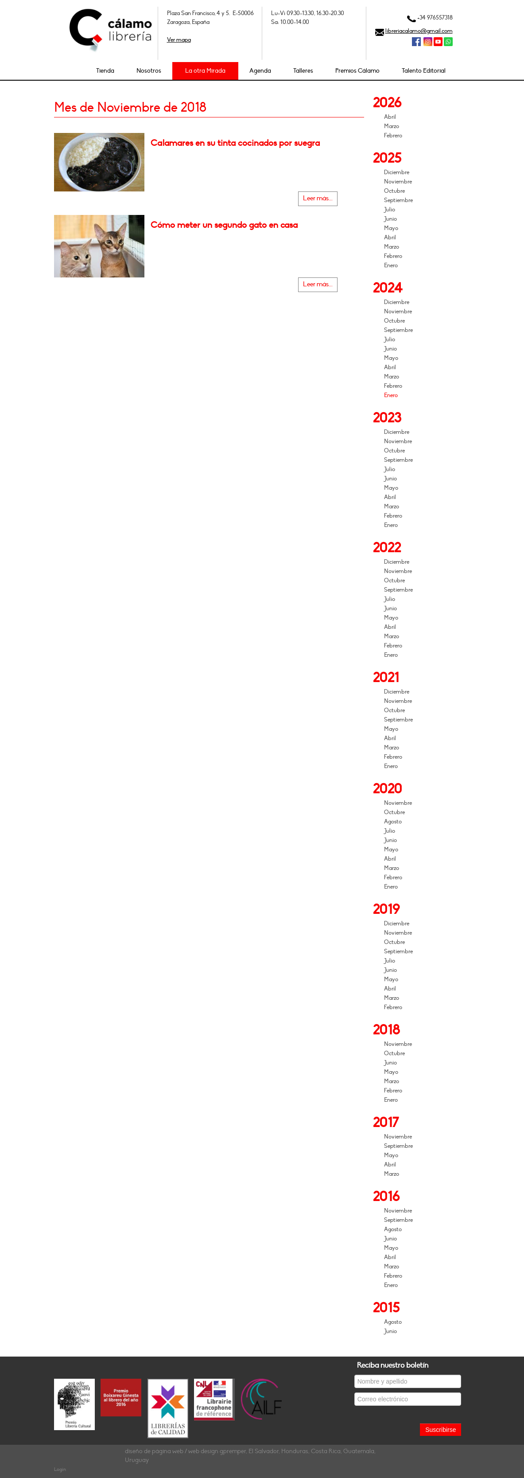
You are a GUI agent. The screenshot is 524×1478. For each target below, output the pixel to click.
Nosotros (148, 70)
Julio (389, 209)
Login (60, 1469)
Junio (390, 218)
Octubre (394, 191)
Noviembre (398, 181)
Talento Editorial (424, 70)
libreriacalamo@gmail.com (419, 31)
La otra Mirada (205, 70)
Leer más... (318, 198)
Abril (390, 117)
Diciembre (396, 172)
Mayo (391, 228)
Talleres (303, 70)
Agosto (393, 821)
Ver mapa (179, 39)
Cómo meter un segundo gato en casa (224, 225)
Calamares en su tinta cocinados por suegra (235, 143)
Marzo (391, 126)
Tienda (105, 70)
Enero (391, 265)
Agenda (260, 70)
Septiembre (398, 200)
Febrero (393, 135)
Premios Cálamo (357, 70)
